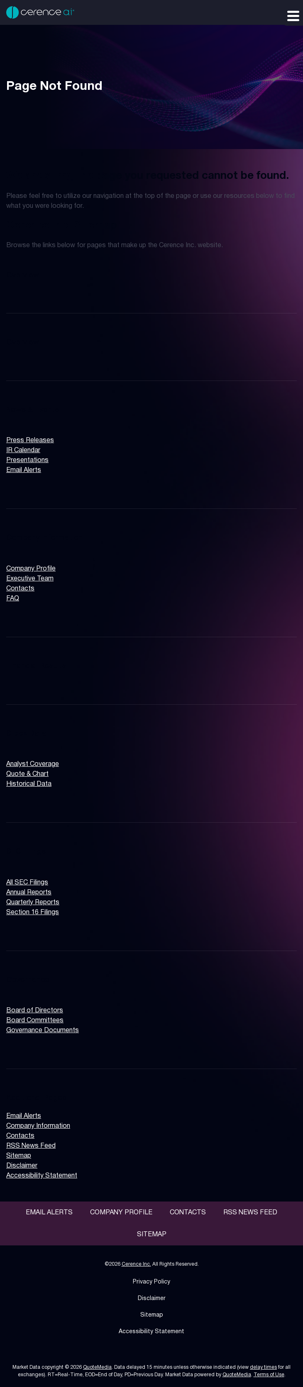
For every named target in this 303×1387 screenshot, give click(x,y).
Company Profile (31, 569)
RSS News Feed (31, 1146)
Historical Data (28, 784)
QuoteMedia (97, 1367)
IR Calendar (23, 450)
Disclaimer (21, 1166)
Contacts (20, 589)
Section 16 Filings (32, 912)
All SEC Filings (27, 883)
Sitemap (18, 1156)
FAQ (12, 599)
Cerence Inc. (136, 1264)
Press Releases (30, 440)
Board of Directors (34, 1011)
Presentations (27, 460)
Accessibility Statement (41, 1176)
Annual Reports (28, 893)
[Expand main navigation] (292, 15)
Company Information (44, 538)
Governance (27, 980)
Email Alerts (23, 470)
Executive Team (30, 579)
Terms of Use (269, 1375)
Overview (22, 275)
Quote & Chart (27, 774)
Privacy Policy (151, 1282)
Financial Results (36, 666)
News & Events (32, 410)
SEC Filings (26, 851)
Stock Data (26, 733)
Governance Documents (42, 1030)
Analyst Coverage (32, 764)
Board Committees (35, 1020)
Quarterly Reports (32, 902)
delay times (263, 1367)
